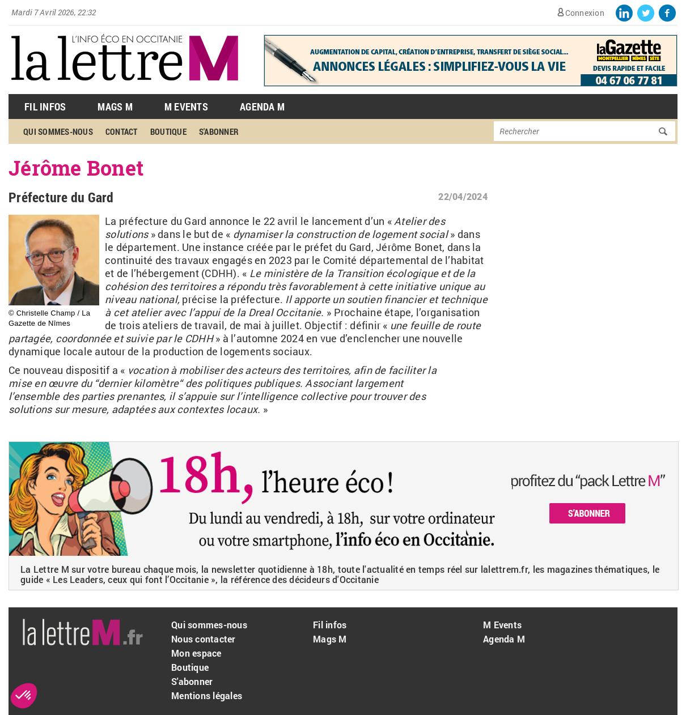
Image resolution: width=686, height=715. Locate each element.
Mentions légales (206, 695)
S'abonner (219, 131)
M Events (186, 106)
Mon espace (196, 653)
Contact (121, 131)
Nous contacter (203, 639)
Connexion (584, 12)
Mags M (115, 106)
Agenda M (262, 106)
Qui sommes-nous (58, 131)
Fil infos (329, 625)
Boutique (168, 131)
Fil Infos (45, 106)
